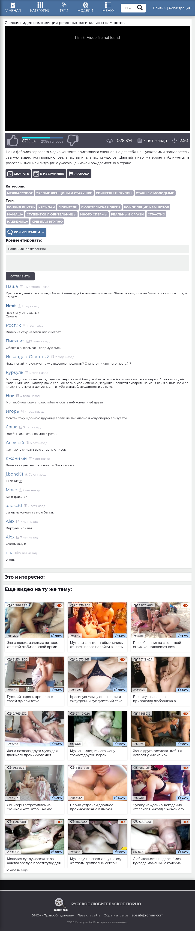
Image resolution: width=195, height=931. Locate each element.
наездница (17, 221)
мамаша (15, 214)
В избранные (48, 173)
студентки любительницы (51, 214)
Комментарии (25, 232)
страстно (156, 214)
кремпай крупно (47, 221)
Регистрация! (180, 8)
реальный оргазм (127, 214)
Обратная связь (116, 915)
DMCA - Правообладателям (52, 915)
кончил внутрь (21, 207)
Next (11, 305)
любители (68, 207)
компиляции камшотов (146, 207)
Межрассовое (20, 193)
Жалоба (79, 173)
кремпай (46, 207)
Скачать (18, 173)
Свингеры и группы (114, 193)
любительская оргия (100, 207)
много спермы (93, 214)
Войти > (159, 8)
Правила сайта (89, 915)
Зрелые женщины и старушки (64, 193)
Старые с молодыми (155, 193)
